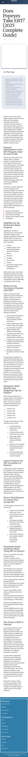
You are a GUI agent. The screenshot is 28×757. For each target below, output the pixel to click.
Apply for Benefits (5, 704)
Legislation (4, 742)
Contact (3, 723)
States (2, 745)
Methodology (4, 726)
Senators (3, 739)
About (2, 720)
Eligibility (3, 707)
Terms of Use (4, 732)
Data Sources (4, 713)
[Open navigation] (3, 2)
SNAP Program (5, 710)
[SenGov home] (14, 1)
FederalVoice (4, 748)
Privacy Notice (5, 729)
